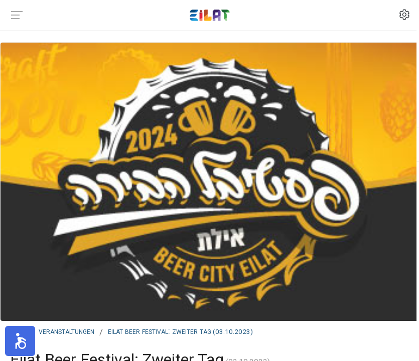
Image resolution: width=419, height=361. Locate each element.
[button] (20, 341)
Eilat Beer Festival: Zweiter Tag (180, 331)
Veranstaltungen (66, 331)
